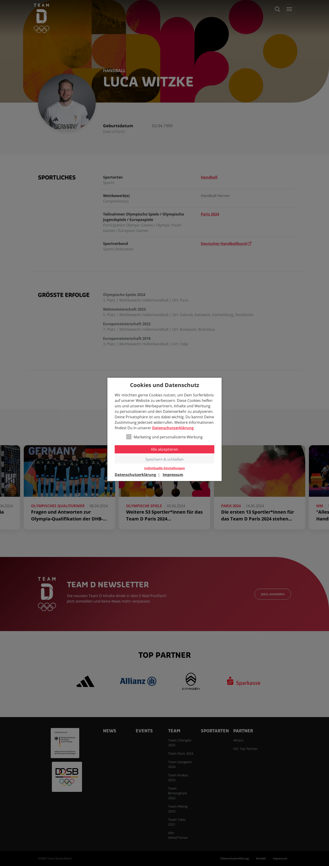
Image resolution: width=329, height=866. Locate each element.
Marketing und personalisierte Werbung (164, 437)
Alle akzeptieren (164, 449)
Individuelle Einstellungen (164, 468)
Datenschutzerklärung (173, 427)
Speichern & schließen (164, 459)
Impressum (173, 474)
